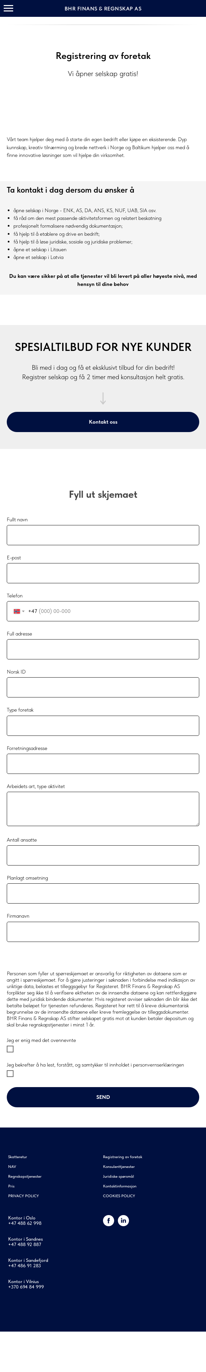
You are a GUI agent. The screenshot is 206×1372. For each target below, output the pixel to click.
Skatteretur (17, 1156)
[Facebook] (108, 1224)
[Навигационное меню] (8, 8)
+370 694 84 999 (26, 1286)
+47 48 (15, 1223)
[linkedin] (123, 1224)
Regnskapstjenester (25, 1176)
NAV (12, 1166)
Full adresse (19, 633)
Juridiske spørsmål (118, 1176)
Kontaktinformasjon (119, 1186)
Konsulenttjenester (119, 1166)
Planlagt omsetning (27, 878)
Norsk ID (16, 671)
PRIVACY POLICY (23, 1196)
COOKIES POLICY (119, 1196)
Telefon (15, 595)
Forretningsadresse (27, 748)
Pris (11, 1186)
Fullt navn (17, 519)
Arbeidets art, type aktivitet (36, 786)
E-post (14, 557)
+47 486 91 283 (24, 1265)
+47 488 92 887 (24, 1244)
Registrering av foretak (122, 1156)
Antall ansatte (22, 840)
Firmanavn (18, 916)
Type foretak (20, 710)
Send (103, 1097)
